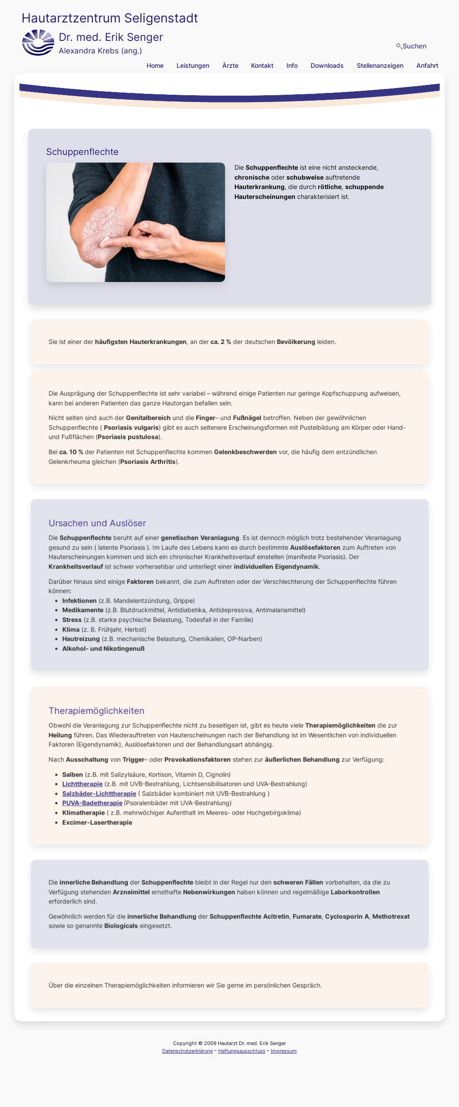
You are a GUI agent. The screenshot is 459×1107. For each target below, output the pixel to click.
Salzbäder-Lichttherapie (102, 792)
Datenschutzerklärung (187, 1051)
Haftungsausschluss (241, 1051)
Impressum (284, 1051)
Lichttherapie (85, 783)
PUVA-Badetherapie (95, 801)
